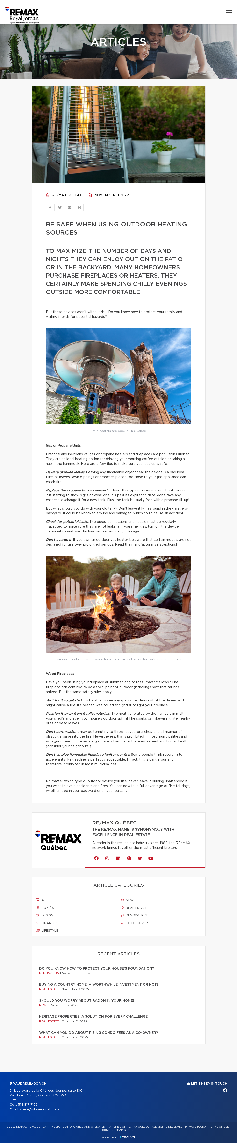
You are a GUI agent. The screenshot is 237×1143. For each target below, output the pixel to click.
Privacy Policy (196, 1127)
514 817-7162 (27, 1104)
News (128, 900)
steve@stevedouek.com (39, 1109)
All (42, 900)
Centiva (127, 1137)
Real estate (134, 908)
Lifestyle (47, 930)
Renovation (134, 915)
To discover (134, 923)
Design (44, 915)
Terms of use (219, 1127)
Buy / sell (48, 908)
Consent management (118, 1130)
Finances (47, 923)
